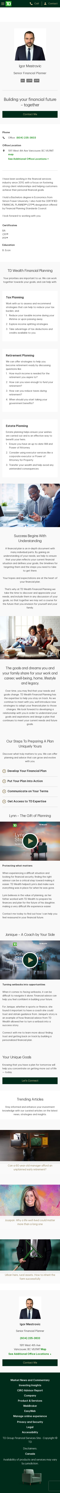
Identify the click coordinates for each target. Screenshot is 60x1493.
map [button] (10, 154)
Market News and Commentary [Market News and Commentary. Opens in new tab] (30, 1380)
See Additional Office (30, 159)
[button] (24, 771)
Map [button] (43, 1349)
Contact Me (30, 114)
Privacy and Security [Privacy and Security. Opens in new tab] (30, 1422)
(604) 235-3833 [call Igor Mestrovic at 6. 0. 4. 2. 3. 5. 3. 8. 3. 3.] (30, 1338)
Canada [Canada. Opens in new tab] (30, 1454)
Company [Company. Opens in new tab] (30, 1395)
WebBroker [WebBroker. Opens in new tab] (30, 1406)
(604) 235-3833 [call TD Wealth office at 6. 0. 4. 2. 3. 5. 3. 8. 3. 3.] (26, 138)
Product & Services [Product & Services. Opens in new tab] (30, 1401)
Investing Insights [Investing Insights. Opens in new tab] (30, 1385)
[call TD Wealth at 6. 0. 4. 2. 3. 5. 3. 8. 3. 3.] (35, 3)
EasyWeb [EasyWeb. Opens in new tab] (30, 1411)
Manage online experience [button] (30, 1416)
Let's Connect (30, 1080)
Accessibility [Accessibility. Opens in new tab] (30, 1432)
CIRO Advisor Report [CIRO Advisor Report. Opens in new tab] (30, 1390)
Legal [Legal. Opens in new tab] (30, 1427)
